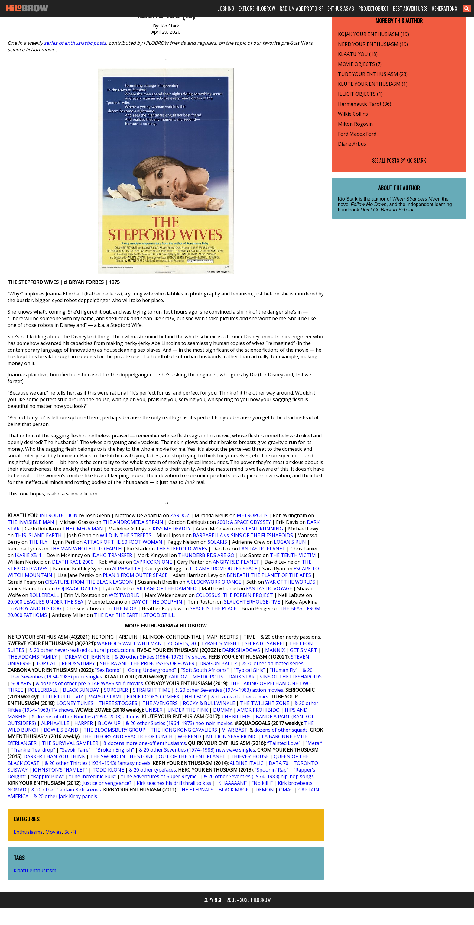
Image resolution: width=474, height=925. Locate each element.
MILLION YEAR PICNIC (231, 736)
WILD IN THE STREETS (125, 535)
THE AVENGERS (160, 703)
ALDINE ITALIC (247, 763)
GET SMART (303, 650)
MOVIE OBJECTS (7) (360, 64)
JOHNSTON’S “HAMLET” (60, 769)
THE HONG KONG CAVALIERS (184, 730)
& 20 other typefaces (152, 769)
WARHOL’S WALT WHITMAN (129, 643)
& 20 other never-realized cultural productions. (82, 650)
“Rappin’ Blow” (47, 776)
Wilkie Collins (353, 114)
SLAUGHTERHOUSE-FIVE (252, 601)
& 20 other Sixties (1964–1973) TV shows (160, 656)
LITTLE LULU (55, 696)
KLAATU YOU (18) (358, 54)
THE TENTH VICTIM (293, 555)
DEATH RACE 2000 (72, 562)
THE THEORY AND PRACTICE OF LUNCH (127, 736)
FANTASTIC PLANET (262, 548)
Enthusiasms (28, 832)
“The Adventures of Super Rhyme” (160, 776)
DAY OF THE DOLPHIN (156, 601)
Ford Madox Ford (357, 134)
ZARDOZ (180, 515)
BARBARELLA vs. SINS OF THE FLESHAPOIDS (243, 535)
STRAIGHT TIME (151, 690)
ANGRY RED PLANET (236, 562)
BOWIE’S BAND (61, 730)
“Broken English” (115, 749)
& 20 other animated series (273, 663)
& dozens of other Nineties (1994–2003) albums (85, 716)
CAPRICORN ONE (152, 562)
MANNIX (275, 650)
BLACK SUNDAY (81, 690)
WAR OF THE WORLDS (290, 582)
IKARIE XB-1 (28, 555)
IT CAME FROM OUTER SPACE (223, 568)
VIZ (79, 696)
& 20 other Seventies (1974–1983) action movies (229, 690)
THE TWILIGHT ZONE (264, 703)
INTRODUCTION (59, 515)
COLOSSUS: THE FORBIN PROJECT (234, 595)
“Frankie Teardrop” (33, 749)
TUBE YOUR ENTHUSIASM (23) (373, 74)
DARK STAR (242, 676)
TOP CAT (46, 663)
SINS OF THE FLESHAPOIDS (291, 676)
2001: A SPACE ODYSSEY (244, 522)
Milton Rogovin (355, 124)
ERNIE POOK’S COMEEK (153, 696)
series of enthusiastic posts (75, 43)
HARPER (83, 723)
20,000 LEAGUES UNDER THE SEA (45, 601)
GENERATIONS (444, 8)
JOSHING (226, 8)
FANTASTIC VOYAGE (269, 588)
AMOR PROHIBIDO (258, 710)
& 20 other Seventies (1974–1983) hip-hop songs (259, 776)
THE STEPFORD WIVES (181, 548)
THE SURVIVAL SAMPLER (70, 743)
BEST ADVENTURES (410, 8)
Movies (53, 832)
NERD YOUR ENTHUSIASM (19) (373, 44)
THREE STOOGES (118, 703)
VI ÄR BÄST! (235, 730)
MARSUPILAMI (105, 696)
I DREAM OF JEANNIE (86, 656)
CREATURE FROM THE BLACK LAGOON (89, 582)
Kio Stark (416, 160)
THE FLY (38, 542)
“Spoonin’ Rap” (271, 769)
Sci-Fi (70, 832)
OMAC (286, 789)
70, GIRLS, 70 (181, 643)
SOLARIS (217, 542)
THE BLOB (125, 608)
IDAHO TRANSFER (111, 555)
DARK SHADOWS (241, 650)
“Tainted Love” (283, 743)
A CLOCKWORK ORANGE (214, 582)
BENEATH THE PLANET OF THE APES (269, 575)
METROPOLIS (252, 515)
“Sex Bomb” (108, 670)
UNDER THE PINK (187, 710)
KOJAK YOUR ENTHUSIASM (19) (373, 34)
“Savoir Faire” (75, 749)
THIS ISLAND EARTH (38, 535)
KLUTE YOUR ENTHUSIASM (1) (372, 84)
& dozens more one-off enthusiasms (144, 743)
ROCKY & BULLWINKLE (209, 703)
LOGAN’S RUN (290, 542)
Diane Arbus (352, 143)
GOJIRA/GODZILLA (76, 588)
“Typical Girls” (249, 670)
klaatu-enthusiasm (35, 870)
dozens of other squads (281, 730)
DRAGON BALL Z (218, 663)
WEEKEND (189, 736)
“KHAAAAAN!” (231, 783)
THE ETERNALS (195, 789)
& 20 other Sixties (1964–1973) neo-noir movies (179, 723)
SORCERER (116, 690)
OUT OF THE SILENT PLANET (192, 756)
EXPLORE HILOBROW (257, 8)
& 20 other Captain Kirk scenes (66, 789)
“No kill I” (262, 783)
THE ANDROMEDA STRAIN (132, 522)
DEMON (264, 789)
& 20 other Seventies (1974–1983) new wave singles (197, 749)
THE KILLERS (236, 716)
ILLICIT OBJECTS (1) (360, 94)
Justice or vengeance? (107, 783)
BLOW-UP (109, 723)
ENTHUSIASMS (340, 8)
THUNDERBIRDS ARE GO (206, 555)
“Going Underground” (151, 670)
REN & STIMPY (78, 663)
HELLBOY (195, 696)
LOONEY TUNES (75, 703)
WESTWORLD (124, 595)
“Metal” (314, 743)
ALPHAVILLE (126, 568)
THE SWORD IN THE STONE (122, 756)
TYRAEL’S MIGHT (220, 643)
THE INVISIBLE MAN (31, 522)
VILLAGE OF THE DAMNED (166, 588)
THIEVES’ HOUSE (250, 756)
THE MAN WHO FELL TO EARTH (86, 548)
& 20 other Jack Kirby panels (65, 796)
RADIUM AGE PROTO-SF (301, 8)
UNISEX (153, 710)
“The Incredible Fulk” (92, 776)
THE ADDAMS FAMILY (32, 656)
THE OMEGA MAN (82, 528)
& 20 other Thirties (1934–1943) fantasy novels (98, 763)
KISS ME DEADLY (172, 528)
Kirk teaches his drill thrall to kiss (174, 783)
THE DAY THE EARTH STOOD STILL (134, 615)
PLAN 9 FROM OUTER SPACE (135, 575)
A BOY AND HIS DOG (38, 608)
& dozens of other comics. (240, 696)
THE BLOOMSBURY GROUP (114, 730)
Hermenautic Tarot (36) (364, 104)
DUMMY (222, 710)
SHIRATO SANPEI (264, 643)
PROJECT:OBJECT (373, 8)
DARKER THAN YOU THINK (54, 756)
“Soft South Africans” (205, 670)
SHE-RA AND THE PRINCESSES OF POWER (147, 663)
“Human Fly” (283, 670)
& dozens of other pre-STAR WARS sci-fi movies (89, 683)
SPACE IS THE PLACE (213, 608)
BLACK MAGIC (234, 789)
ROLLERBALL (44, 595)
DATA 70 (278, 763)
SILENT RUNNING (262, 528)
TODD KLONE (108, 769)
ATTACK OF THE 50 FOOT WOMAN (123, 542)
